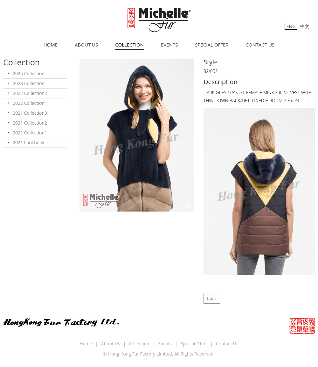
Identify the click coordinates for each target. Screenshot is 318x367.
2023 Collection (29, 83)
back (212, 299)
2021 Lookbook (29, 143)
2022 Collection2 (30, 93)
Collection (129, 44)
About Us (86, 44)
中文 (304, 26)
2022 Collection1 (30, 103)
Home (51, 44)
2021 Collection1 (30, 133)
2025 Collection (29, 73)
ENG (291, 26)
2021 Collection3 (30, 113)
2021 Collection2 (30, 123)
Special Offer (211, 44)
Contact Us (259, 44)
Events (169, 44)
